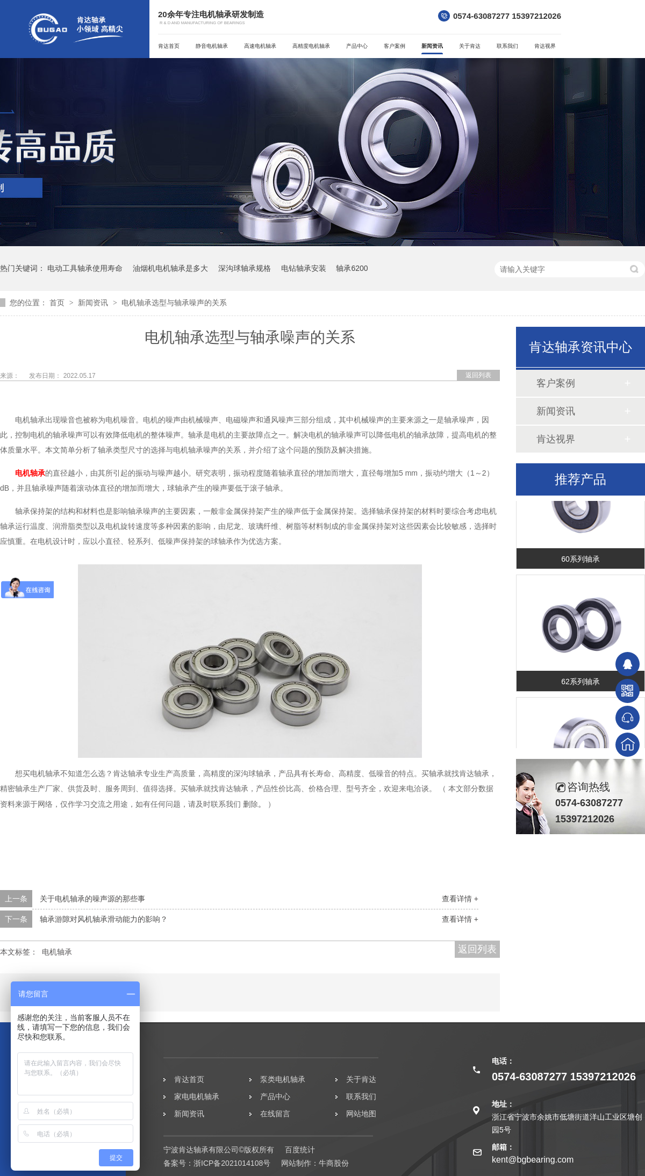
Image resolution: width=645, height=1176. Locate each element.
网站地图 (361, 1113)
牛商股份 (334, 1163)
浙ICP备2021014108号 (232, 1163)
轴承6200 (352, 268)
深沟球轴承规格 (244, 268)
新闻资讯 (432, 46)
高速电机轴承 (260, 46)
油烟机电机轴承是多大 (170, 268)
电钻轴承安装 (303, 268)
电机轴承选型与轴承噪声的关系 (174, 302)
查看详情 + (460, 898)
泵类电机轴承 (282, 1079)
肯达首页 (169, 46)
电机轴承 (30, 473)
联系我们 (507, 46)
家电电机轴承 (196, 1096)
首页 (58, 302)
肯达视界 (545, 46)
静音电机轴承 (212, 46)
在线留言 (275, 1113)
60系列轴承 (580, 562)
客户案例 (394, 46)
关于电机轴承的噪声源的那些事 (92, 898)
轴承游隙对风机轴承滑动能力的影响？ (104, 919)
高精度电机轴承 (311, 46)
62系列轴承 (580, 684)
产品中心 (357, 46)
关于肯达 (470, 46)
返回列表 (478, 375)
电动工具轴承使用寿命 (85, 268)
